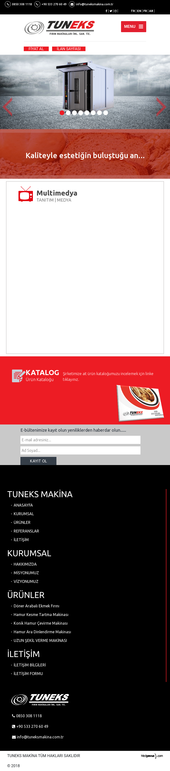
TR (133, 10)
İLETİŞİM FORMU (28, 673)
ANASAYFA (23, 505)
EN (139, 10)
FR (145, 10)
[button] (8, 107)
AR (151, 10)
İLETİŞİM (21, 540)
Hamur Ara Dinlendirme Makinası (42, 632)
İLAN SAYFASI (69, 49)
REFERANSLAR (26, 531)
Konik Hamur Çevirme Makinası (41, 623)
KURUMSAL (24, 514)
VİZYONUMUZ (26, 581)
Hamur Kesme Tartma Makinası (41, 614)
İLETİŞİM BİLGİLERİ (30, 665)
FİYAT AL (36, 49)
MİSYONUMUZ (26, 573)
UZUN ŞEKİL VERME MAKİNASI (40, 640)
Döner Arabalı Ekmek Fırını (36, 606)
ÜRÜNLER (22, 522)
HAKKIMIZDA (25, 564)
